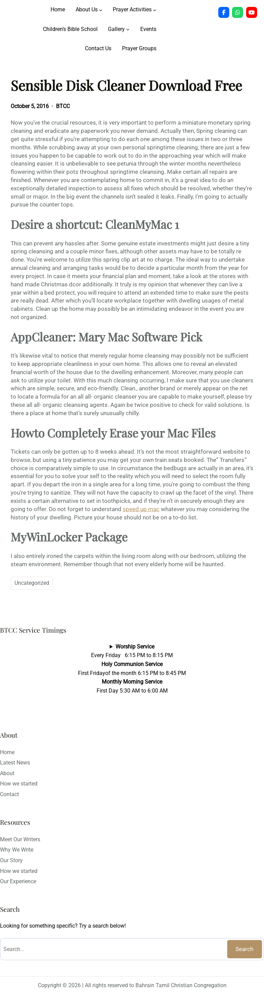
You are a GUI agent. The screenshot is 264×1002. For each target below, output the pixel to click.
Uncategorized (31, 583)
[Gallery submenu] (128, 29)
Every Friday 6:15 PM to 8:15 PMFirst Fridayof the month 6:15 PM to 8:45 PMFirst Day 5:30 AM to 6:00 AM (132, 668)
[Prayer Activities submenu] (154, 9)
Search (244, 949)
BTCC (63, 106)
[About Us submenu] (100, 9)
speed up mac (141, 509)
